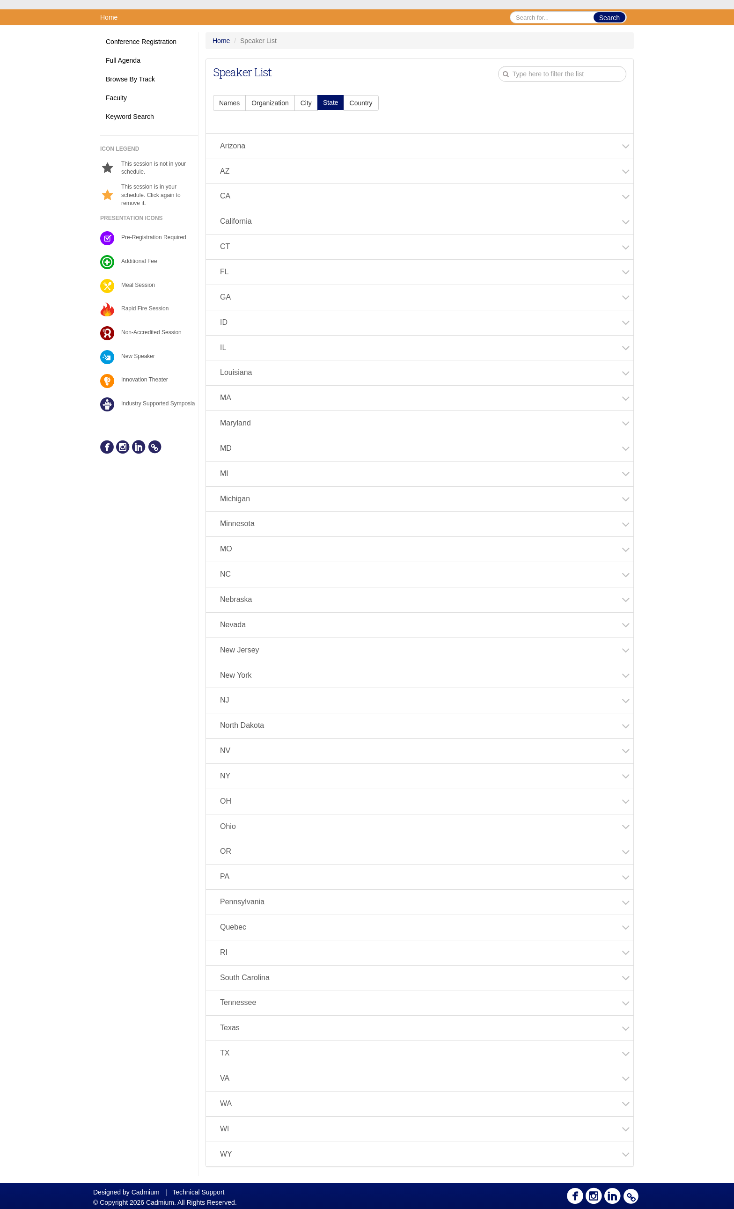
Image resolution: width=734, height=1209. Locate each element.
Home (108, 17)
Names (229, 103)
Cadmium (146, 1192)
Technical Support (198, 1192)
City (306, 103)
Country (361, 103)
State (330, 102)
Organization (269, 103)
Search (609, 18)
